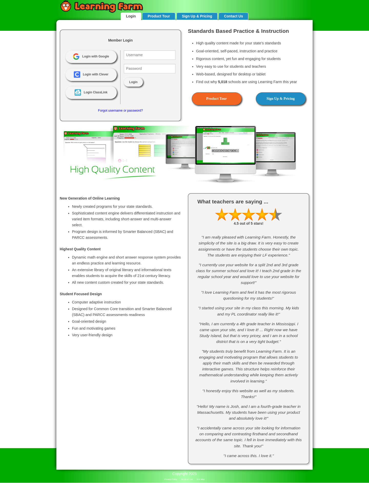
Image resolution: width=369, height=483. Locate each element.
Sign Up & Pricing (197, 16)
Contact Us (233, 16)
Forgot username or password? (120, 110)
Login (131, 16)
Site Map (201, 479)
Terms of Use (187, 479)
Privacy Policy (170, 479)
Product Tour (159, 16)
